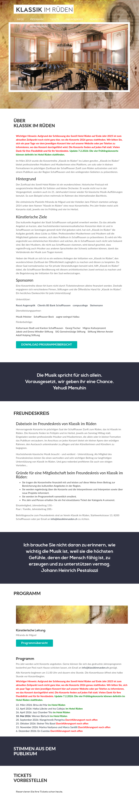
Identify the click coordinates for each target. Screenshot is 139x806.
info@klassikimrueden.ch (64, 518)
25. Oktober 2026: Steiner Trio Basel (36, 723)
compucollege (80, 305)
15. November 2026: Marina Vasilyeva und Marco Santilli (47, 727)
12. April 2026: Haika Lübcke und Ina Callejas (40, 708)
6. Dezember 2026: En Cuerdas (33, 731)
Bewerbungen (39, 26)
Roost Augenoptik (25, 305)
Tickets (54, 19)
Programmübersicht (34, 643)
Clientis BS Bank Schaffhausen (54, 305)
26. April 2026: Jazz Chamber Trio (34, 712)
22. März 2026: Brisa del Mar (32, 704)
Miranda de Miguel (26, 635)
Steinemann (96, 305)
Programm (36, 19)
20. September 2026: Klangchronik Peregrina (40, 719)
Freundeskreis (74, 19)
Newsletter (97, 19)
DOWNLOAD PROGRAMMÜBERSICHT (46, 344)
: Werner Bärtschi (33, 716)
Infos (20, 19)
